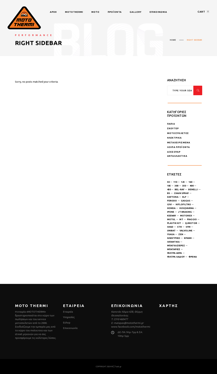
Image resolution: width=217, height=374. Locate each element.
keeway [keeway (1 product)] (171, 215)
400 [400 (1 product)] (192, 185)
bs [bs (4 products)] (168, 193)
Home (173, 40)
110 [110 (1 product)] (175, 182)
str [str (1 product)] (179, 227)
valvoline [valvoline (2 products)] (186, 230)
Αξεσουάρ (173, 152)
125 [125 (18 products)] (183, 182)
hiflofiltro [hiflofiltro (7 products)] (183, 204)
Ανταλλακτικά (177, 156)
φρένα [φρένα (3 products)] (193, 257)
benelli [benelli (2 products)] (193, 189)
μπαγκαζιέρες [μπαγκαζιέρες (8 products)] (176, 245)
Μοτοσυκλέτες (178, 133)
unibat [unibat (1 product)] (171, 230)
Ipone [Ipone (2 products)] (170, 212)
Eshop (66, 322)
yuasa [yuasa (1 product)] (171, 234)
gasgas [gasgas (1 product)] (185, 200)
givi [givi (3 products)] (169, 204)
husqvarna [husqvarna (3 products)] (186, 208)
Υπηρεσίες (69, 317)
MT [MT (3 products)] (181, 219)
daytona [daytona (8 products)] (172, 197)
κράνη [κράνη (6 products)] (188, 238)
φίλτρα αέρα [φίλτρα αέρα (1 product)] (174, 253)
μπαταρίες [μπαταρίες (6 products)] (173, 249)
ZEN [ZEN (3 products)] (180, 234)
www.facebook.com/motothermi (130, 326)
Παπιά (171, 124)
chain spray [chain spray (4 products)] (181, 193)
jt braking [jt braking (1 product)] (185, 212)
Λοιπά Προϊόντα (178, 147)
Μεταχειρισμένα (178, 142)
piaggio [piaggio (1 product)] (192, 219)
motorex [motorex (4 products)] (186, 215)
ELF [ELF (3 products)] (184, 197)
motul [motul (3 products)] (171, 219)
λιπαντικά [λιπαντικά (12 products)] (173, 242)
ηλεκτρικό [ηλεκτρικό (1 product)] (173, 238)
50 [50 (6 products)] (168, 182)
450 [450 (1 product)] (169, 189)
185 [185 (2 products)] (169, 185)
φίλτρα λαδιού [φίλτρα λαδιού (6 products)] (176, 257)
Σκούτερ (173, 128)
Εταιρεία (68, 311)
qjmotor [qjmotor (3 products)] (191, 223)
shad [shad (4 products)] (170, 227)
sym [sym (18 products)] (188, 227)
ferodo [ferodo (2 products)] (172, 200)
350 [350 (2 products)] (184, 185)
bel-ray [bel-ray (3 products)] (179, 189)
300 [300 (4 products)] (176, 185)
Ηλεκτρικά (174, 138)
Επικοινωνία (70, 328)
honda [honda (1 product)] (171, 208)
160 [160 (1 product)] (190, 182)
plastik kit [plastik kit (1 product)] (174, 223)
